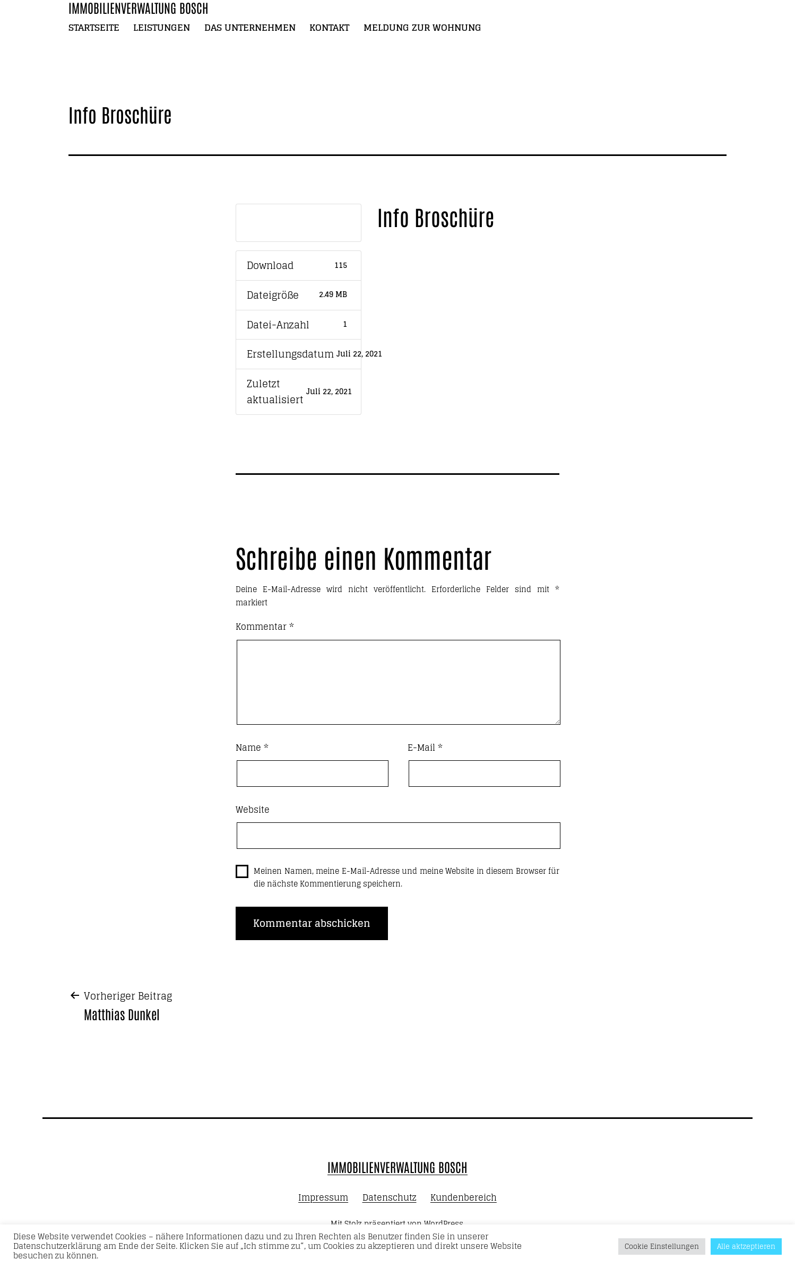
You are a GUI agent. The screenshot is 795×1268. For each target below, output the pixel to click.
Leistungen (161, 27)
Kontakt (329, 27)
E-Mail (425, 748)
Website (253, 810)
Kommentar (265, 627)
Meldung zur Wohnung (422, 27)
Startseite (93, 27)
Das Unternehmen (250, 27)
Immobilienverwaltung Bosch (397, 1166)
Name (252, 748)
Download (298, 222)
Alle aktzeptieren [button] (746, 1246)
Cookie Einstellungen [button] (662, 1246)
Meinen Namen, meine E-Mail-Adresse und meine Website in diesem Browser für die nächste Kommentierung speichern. (406, 878)
